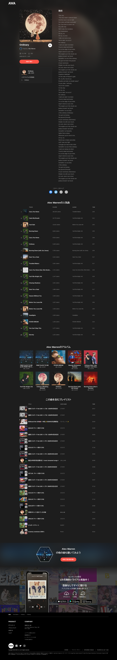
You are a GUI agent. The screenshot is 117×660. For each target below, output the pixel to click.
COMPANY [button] (29, 622)
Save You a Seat (34, 257)
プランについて (12, 628)
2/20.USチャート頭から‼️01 (36, 505)
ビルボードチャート (33, 525)
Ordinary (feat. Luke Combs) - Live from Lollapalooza (90, 367)
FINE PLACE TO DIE (42, 365)
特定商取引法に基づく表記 (103, 650)
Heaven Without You (35, 296)
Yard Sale (32, 224)
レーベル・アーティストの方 (30, 637)
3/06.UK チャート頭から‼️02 (36, 499)
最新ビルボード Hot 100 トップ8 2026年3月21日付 (43, 486)
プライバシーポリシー (76, 650)
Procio (62, 531)
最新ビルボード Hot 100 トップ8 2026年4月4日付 (42, 467)
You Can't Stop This (35, 328)
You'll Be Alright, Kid (77, 218)
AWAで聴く (29, 61)
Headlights (32, 315)
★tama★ (62, 512)
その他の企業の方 (28, 639)
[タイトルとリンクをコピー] (61, 192)
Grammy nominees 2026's (36, 531)
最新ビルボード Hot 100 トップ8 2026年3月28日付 (43, 480)
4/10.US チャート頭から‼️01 (36, 447)
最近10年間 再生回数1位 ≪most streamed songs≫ (43, 460)
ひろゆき (62, 408)
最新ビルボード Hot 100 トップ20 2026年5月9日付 (43, 408)
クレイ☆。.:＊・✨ (64, 421)
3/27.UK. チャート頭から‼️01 (36, 473)
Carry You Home (34, 211)
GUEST (62, 525)
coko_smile (63, 460)
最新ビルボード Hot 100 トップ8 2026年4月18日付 (43, 441)
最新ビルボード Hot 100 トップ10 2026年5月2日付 (43, 415)
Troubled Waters (76, 211)
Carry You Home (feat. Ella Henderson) (41, 270)
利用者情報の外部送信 (89, 650)
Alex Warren (31, 48)
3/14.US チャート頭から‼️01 (36, 493)
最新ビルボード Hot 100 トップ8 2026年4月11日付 (43, 454)
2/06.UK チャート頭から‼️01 (36, 518)
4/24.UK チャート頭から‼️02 (36, 428)
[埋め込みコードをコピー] (66, 192)
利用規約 (66, 650)
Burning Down (33, 231)
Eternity (31, 334)
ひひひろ (62, 428)
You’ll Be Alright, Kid (35, 276)
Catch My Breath (34, 218)
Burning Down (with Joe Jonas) (39, 250)
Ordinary (30, 71)
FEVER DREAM (34, 321)
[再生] (50, 45)
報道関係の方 (28, 635)
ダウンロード (11, 625)
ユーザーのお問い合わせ (30, 633)
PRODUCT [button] (12, 622)
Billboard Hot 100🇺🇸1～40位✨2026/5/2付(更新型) (43, 421)
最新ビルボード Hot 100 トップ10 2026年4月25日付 (43, 434)
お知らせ (10, 630)
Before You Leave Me (77, 224)
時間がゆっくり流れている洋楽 (37, 512)
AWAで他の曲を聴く (68, 559)
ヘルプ (10, 633)
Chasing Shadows (34, 283)
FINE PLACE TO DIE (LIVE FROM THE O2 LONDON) (26, 367)
